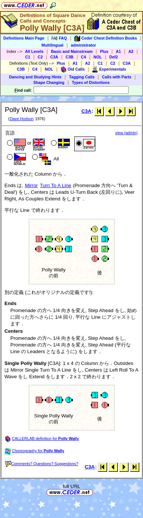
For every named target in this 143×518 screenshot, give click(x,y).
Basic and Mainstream (72, 51)
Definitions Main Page (23, 38)
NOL (97, 57)
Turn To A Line (55, 185)
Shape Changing (48, 82)
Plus (104, 51)
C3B (70, 57)
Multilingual (52, 45)
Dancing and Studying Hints (35, 77)
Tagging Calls (82, 77)
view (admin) (126, 133)
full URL (71, 486)
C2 (40, 57)
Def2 (113, 57)
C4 (83, 57)
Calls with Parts (116, 77)
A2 (130, 51)
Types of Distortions (91, 82)
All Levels (34, 51)
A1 (118, 51)
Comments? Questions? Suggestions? (41, 463)
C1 (27, 57)
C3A (54, 57)
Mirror (31, 185)
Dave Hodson (22, 118)
